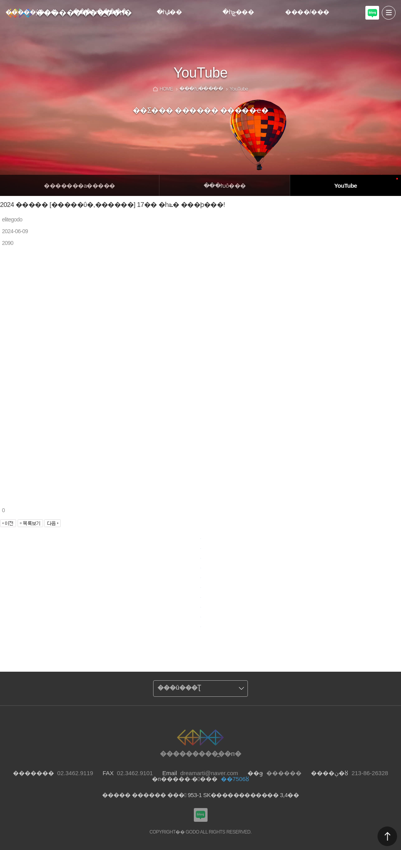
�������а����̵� (79, 185)
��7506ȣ (235, 779)
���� (389, 13)
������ (387, 836)
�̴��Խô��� (225, 185)
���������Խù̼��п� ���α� (372, 18)
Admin (399, 1)
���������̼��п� (84, 12)
